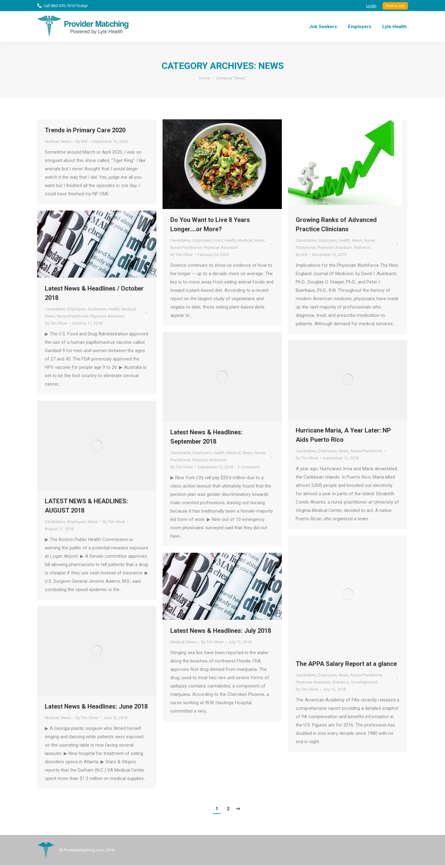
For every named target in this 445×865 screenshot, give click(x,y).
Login (371, 5)
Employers (202, 240)
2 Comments (249, 467)
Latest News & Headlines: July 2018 (220, 630)
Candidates (180, 240)
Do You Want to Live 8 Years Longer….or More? (210, 224)
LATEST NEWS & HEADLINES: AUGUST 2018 (86, 505)
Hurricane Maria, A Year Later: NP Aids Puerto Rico (343, 435)
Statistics (362, 247)
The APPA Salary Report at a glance (346, 663)
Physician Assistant (220, 247)
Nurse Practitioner (185, 247)
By (81, 141)
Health (230, 240)
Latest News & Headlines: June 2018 (96, 706)
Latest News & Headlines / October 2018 (94, 293)
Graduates (97, 309)
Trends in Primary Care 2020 (85, 130)
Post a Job (395, 5)
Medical (52, 141)
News (66, 141)
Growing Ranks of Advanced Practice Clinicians (336, 224)
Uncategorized (364, 682)
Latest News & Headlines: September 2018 (206, 436)
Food (218, 240)
